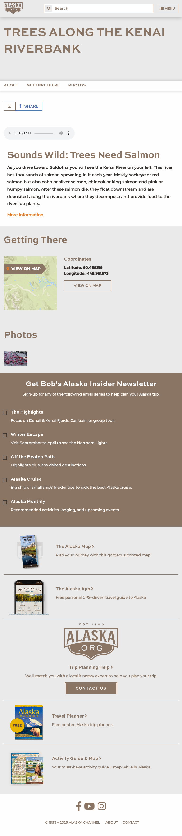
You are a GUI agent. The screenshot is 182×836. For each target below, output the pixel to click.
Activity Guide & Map (76, 758)
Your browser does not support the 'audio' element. (39, 133)
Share (28, 106)
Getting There (43, 85)
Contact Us (91, 689)
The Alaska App (75, 589)
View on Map (87, 286)
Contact (131, 822)
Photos (77, 85)
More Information (25, 214)
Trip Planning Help (91, 667)
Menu (168, 8)
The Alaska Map (75, 546)
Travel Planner (69, 716)
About (11, 85)
